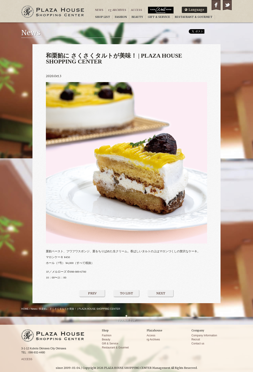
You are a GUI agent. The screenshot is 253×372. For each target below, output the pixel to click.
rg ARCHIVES (117, 10)
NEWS (99, 10)
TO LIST (126, 293)
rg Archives (153, 339)
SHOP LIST (102, 17)
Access (151, 335)
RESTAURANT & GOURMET (193, 17)
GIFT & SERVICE (159, 17)
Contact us (197, 343)
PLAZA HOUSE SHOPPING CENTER (52, 11)
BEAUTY (137, 17)
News (34, 308)
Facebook (216, 5)
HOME (25, 308)
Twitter (227, 5)
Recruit (195, 339)
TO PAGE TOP (126, 320)
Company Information (204, 335)
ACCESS (136, 10)
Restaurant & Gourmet (115, 347)
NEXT (160, 293)
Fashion (106, 335)
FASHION (121, 17)
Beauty (106, 339)
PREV (92, 293)
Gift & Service (110, 343)
